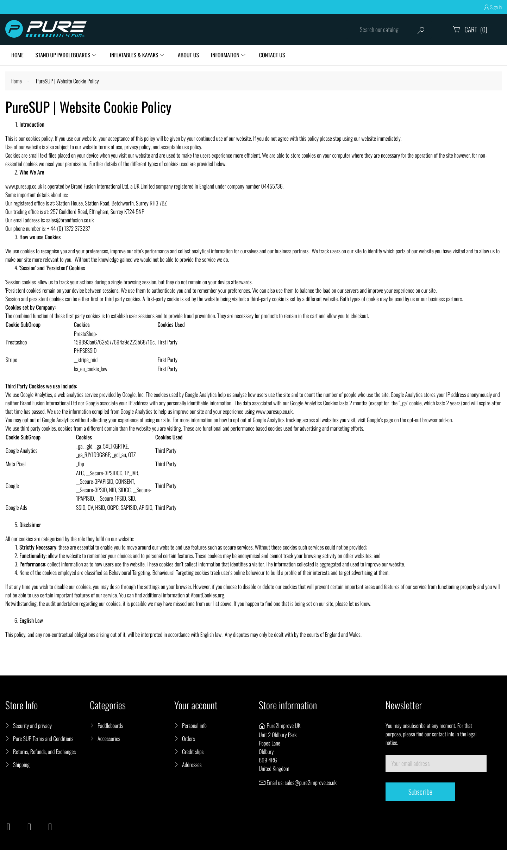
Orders (188, 738)
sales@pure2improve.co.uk (311, 782)
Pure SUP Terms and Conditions (43, 738)
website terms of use (102, 146)
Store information (288, 705)
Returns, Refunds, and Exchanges (44, 751)
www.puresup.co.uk (23, 186)
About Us (188, 55)
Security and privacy (32, 725)
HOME (17, 55)
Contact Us (272, 55)
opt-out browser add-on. (430, 420)
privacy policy (137, 146)
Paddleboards (110, 725)
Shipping (21, 764)
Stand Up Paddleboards (63, 55)
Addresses (192, 764)
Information (225, 55)
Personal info (194, 725)
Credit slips (193, 751)
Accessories (109, 738)
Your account (196, 705)
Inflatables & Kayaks (134, 55)
